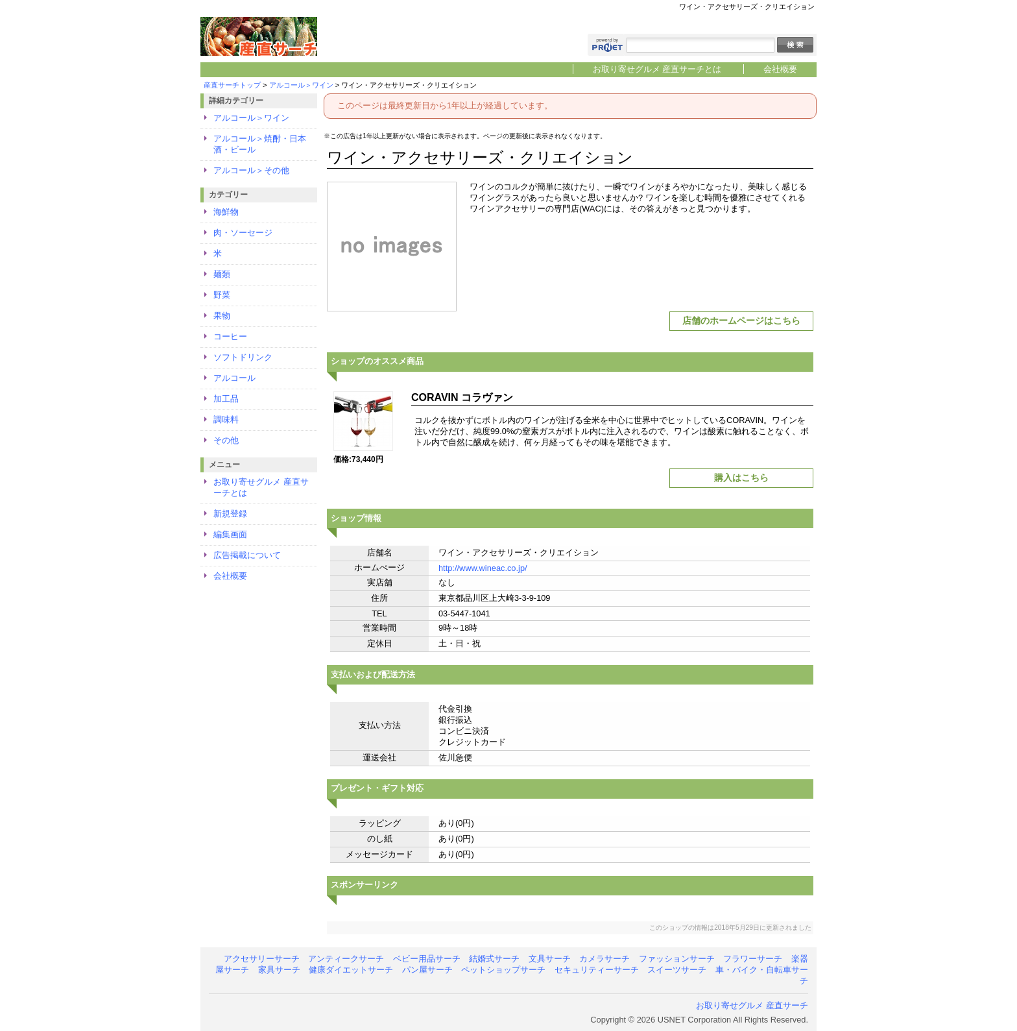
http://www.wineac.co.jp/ (482, 568)
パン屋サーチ (427, 970)
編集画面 (230, 534)
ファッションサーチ (677, 959)
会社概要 (780, 69)
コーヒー (230, 336)
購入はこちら (741, 477)
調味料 (226, 419)
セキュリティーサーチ (597, 970)
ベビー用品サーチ (427, 959)
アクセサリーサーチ (262, 959)
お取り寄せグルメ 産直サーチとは (657, 69)
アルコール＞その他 (251, 170)
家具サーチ (279, 970)
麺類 (221, 274)
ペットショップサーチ (503, 970)
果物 (221, 316)
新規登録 (230, 513)
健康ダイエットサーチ (351, 970)
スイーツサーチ (676, 970)
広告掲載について (247, 555)
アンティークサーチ (346, 959)
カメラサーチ (604, 959)
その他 (226, 440)
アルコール (234, 378)
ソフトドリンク (242, 357)
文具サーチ (550, 959)
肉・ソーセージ (242, 232)
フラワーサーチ (752, 959)
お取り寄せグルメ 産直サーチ (752, 1005)
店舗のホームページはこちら (741, 320)
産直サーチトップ (232, 85)
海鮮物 (226, 212)
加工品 (226, 399)
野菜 (221, 295)
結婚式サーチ (494, 959)
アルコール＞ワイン (301, 85)
